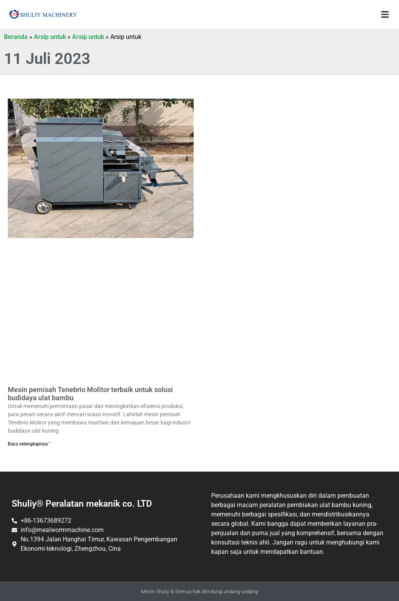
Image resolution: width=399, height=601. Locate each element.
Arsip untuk (50, 37)
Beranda (16, 37)
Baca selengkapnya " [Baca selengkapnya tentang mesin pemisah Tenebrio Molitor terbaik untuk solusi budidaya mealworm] (29, 444)
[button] (384, 14)
